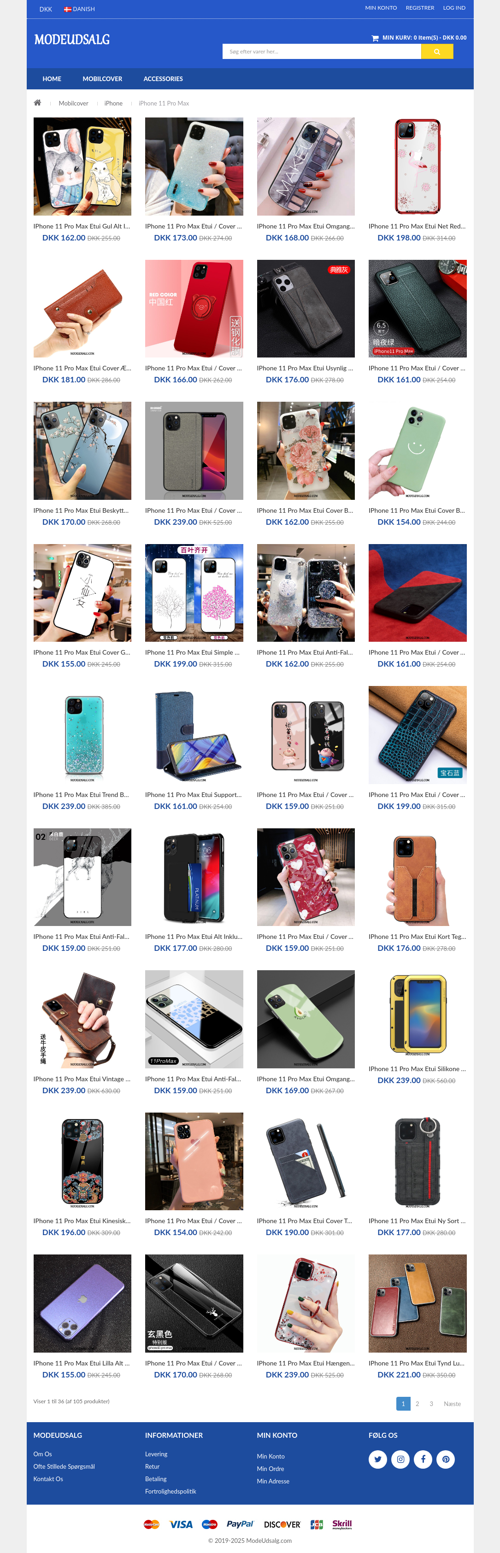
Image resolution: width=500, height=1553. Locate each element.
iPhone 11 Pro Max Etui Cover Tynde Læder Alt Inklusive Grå (306, 1221)
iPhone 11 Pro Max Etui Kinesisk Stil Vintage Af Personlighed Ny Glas (83, 1221)
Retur (152, 1466)
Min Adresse (273, 1481)
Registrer (420, 7)
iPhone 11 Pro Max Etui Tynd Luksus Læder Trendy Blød (418, 1363)
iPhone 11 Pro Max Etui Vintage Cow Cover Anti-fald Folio (83, 1079)
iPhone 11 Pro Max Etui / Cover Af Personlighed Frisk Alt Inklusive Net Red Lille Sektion (306, 936)
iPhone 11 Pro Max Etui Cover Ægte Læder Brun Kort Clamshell (83, 368)
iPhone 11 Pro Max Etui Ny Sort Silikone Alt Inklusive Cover (418, 1221)
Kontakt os (48, 1479)
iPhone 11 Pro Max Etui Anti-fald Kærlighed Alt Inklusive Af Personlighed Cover (194, 1079)
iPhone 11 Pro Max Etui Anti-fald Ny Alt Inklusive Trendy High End (83, 936)
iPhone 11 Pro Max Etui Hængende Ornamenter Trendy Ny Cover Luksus (306, 1363)
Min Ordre (270, 1468)
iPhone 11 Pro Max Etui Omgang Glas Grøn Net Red (306, 1079)
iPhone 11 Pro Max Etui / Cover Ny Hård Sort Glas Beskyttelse (194, 1363)
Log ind (454, 7)
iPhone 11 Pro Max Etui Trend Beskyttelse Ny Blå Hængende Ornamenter (83, 794)
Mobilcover (73, 103)
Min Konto (381, 7)
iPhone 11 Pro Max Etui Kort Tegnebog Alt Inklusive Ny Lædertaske (418, 936)
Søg (437, 51)
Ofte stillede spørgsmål (64, 1466)
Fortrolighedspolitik (170, 1491)
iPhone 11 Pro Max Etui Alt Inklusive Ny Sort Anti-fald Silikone (194, 936)
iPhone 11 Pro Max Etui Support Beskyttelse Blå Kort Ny (194, 794)
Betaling (155, 1479)
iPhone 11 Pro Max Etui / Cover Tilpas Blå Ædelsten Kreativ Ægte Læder (418, 794)
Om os (43, 1454)
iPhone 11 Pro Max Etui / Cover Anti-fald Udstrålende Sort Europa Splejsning (418, 652)
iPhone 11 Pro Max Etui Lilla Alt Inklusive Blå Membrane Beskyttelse (83, 1363)
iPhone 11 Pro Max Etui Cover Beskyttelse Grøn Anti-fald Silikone (418, 510)
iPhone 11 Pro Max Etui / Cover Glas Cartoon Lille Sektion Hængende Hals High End (306, 794)
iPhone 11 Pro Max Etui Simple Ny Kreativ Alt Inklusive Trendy (194, 652)
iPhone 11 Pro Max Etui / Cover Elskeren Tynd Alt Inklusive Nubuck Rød (194, 368)
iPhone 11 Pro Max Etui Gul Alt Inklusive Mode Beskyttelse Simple (83, 226)
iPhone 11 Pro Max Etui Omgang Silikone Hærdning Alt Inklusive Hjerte (306, 226)
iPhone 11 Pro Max (164, 103)
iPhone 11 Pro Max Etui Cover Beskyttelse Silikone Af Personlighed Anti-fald (306, 510)
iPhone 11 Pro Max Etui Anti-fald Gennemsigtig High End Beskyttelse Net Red (306, 652)
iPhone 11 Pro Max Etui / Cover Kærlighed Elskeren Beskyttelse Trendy (194, 1221)
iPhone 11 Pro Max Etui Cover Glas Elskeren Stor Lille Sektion (83, 652)
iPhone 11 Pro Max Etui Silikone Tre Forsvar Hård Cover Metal (418, 1068)
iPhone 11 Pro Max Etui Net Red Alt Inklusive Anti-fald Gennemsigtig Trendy (418, 226)
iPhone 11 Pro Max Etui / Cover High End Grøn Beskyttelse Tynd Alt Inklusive (418, 368)
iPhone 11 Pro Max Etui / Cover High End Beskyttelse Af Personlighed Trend (194, 226)
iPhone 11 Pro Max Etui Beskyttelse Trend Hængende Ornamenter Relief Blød (83, 510)
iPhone (114, 103)
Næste (452, 1403)
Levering (156, 1454)
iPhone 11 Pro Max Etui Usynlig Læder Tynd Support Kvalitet (306, 368)
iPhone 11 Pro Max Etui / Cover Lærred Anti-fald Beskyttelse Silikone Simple (194, 510)
